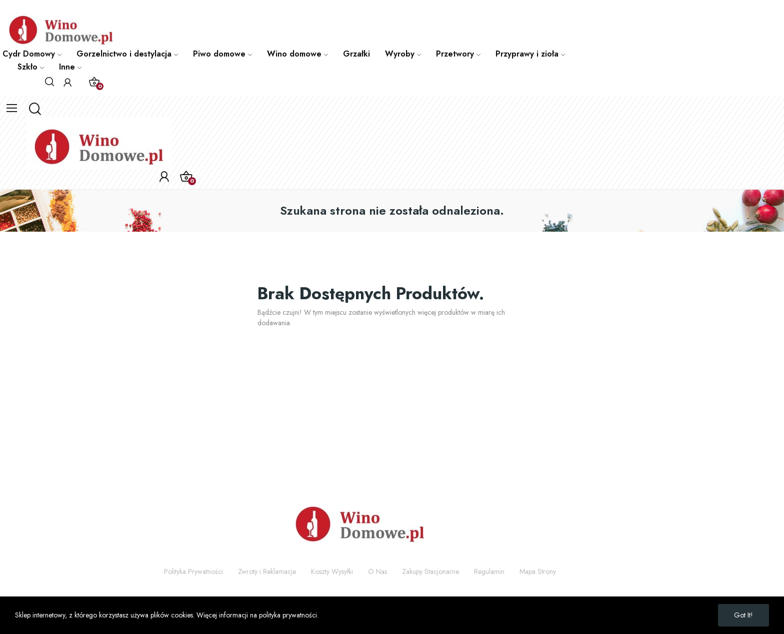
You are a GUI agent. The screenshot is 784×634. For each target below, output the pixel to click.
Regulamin (489, 571)
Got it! (743, 615)
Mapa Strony (538, 571)
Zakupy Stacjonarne (430, 571)
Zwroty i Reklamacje (267, 571)
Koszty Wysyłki (332, 571)
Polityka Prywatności (193, 571)
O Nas (377, 571)
